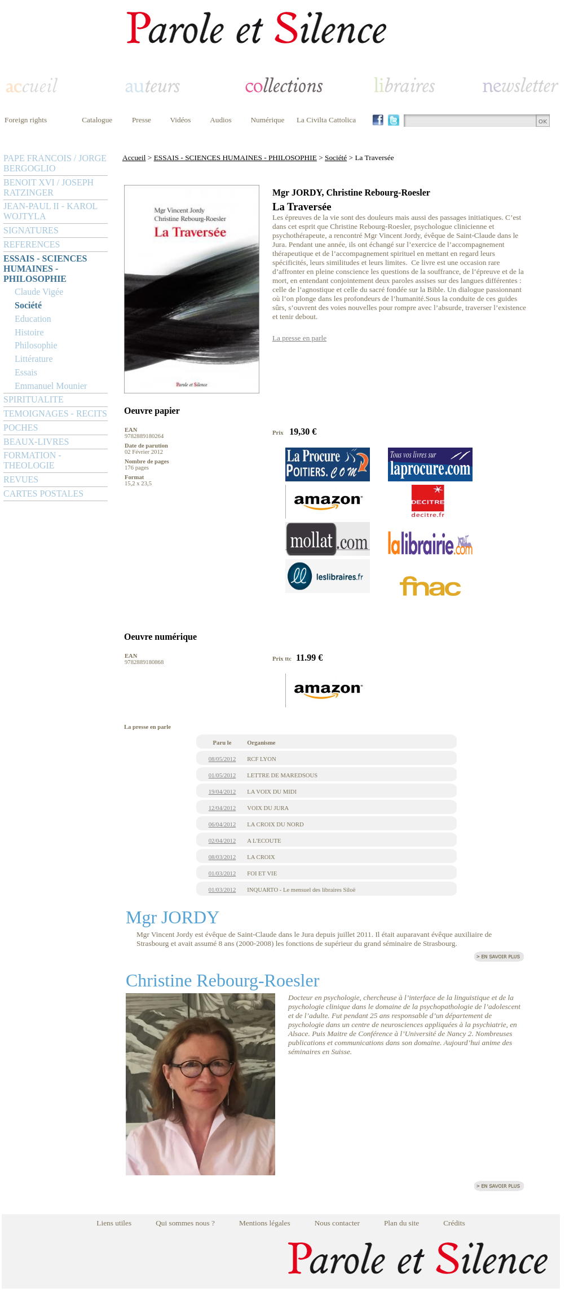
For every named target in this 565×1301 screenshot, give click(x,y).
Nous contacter (337, 1223)
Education (33, 319)
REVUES (20, 479)
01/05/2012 (222, 775)
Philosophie (36, 345)
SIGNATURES (31, 230)
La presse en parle (299, 338)
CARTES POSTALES (43, 493)
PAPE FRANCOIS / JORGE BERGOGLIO (55, 163)
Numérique (267, 120)
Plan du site (401, 1223)
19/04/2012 (222, 792)
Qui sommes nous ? (185, 1223)
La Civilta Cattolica (326, 120)
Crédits (454, 1223)
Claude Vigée (39, 292)
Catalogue (97, 120)
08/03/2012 (222, 857)
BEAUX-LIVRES (36, 441)
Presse (141, 120)
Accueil (133, 157)
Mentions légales (264, 1223)
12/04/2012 (222, 808)
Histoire (29, 332)
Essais (26, 372)
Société (28, 305)
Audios (221, 120)
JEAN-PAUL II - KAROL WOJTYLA (50, 211)
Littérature (34, 359)
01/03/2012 (222, 873)
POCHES (20, 427)
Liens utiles (113, 1223)
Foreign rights (26, 120)
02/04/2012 (222, 841)
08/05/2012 (222, 759)
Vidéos (180, 120)
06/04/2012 (222, 824)
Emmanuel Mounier (51, 386)
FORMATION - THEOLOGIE (32, 460)
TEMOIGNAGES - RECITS (55, 413)
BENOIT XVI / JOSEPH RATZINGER (48, 187)
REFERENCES (31, 244)
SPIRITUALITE (33, 399)
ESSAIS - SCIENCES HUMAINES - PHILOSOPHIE (45, 269)
